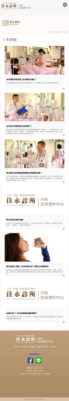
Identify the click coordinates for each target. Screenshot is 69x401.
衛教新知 (57, 32)
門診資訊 (24, 347)
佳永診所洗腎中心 (34, 354)
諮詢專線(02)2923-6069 (60, 5)
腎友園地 (31, 347)
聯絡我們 (53, 347)
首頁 (50, 32)
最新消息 (45, 347)
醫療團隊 (39, 347)
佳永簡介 (16, 347)
